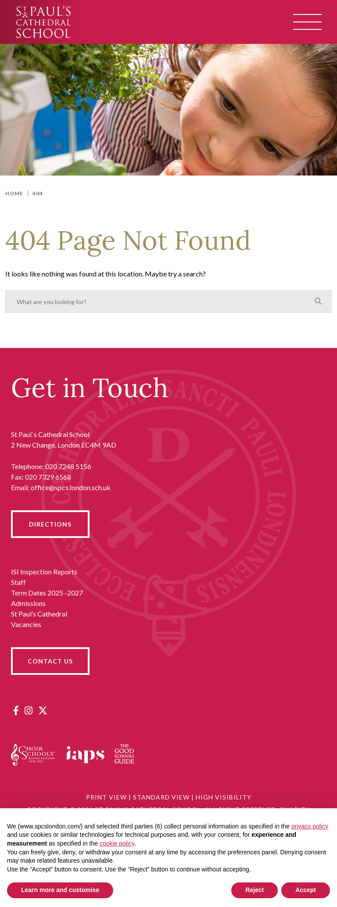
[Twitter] (42, 710)
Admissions (28, 603)
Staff (18, 582)
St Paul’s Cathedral (39, 613)
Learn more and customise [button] (60, 889)
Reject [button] (254, 889)
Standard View (161, 797)
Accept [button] (305, 889)
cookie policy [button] (117, 843)
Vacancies (26, 624)
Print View (106, 797)
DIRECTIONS (50, 524)
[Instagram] (28, 710)
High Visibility (223, 797)
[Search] (318, 301)
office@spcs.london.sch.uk (71, 487)
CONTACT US (50, 661)
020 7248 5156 (68, 466)
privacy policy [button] (309, 826)
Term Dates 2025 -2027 (47, 592)
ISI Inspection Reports (44, 571)
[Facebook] (16, 710)
